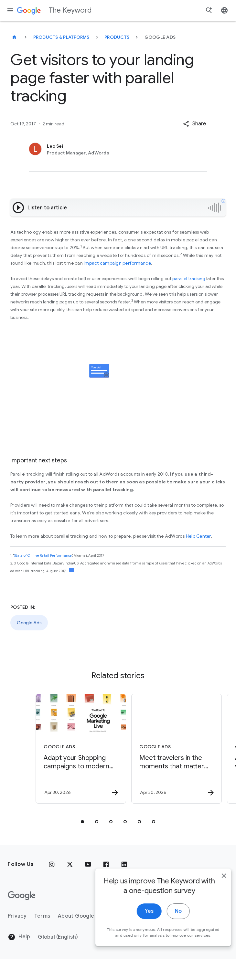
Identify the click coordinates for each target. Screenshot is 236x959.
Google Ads (29, 623)
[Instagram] (51, 864)
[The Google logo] (22, 895)
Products (116, 37)
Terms (42, 916)
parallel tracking (188, 278)
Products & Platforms (61, 37)
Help (19, 937)
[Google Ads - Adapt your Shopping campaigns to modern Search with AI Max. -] (69, 748)
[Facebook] (106, 864)
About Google (76, 916)
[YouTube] (88, 864)
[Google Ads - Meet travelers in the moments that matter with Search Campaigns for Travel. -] (165, 748)
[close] (216, 883)
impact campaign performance (117, 263)
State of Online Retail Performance (43, 555)
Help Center (198, 536)
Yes (141, 918)
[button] (194, 124)
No (170, 918)
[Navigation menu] (10, 10)
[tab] (82, 822)
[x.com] (70, 864)
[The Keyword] (14, 37)
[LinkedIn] (124, 864)
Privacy (17, 916)
